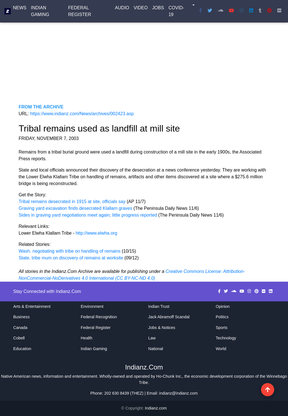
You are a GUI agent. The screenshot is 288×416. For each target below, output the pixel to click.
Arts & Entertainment (32, 306)
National (155, 348)
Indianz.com (156, 408)
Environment (92, 306)
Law (152, 338)
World (221, 348)
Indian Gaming (40, 12)
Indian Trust (158, 306)
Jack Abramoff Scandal (169, 317)
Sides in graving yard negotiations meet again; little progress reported (88, 215)
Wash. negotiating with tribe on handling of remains (69, 251)
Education (22, 348)
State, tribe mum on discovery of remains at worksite (71, 257)
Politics (222, 317)
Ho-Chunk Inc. (169, 376)
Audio (122, 8)
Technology (226, 338)
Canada (20, 327)
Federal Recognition (99, 317)
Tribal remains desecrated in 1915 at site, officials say (73, 201)
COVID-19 (176, 12)
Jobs (158, 8)
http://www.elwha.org (96, 233)
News (19, 8)
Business (21, 317)
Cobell (19, 338)
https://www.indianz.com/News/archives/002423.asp (82, 113)
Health (87, 338)
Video (141, 8)
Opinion (223, 306)
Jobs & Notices (161, 327)
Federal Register (79, 12)
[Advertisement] (144, 64)
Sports (222, 327)
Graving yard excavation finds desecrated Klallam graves (76, 208)
